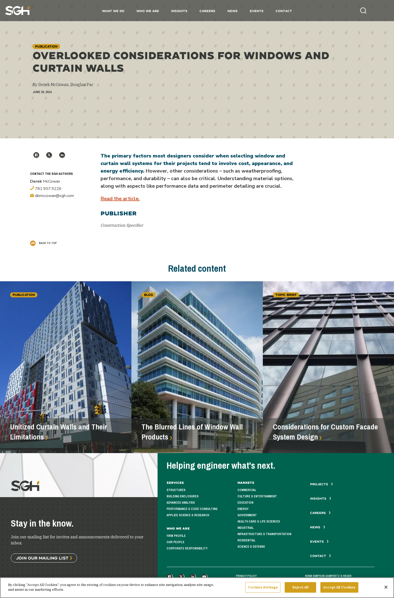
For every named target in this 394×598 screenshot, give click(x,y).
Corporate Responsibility (187, 548)
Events (257, 11)
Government (247, 515)
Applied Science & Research (188, 515)
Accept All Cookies (339, 589)
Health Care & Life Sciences (258, 521)
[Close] (385, 589)
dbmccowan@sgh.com (52, 195)
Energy (243, 509)
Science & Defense (251, 546)
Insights (179, 11)
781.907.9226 (46, 188)
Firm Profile (176, 536)
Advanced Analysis (181, 502)
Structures (176, 490)
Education (245, 502)
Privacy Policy (246, 575)
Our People (175, 542)
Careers (207, 11)
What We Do (113, 11)
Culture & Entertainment (257, 496)
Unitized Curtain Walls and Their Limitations (58, 432)
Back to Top (43, 243)
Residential (246, 540)
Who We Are (147, 11)
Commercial (246, 490)
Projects (321, 484)
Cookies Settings (263, 589)
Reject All (300, 589)
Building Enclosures (183, 496)
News (232, 11)
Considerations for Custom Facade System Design (325, 432)
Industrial (245, 528)
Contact (284, 11)
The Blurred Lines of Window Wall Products (192, 432)
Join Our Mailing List (42, 558)
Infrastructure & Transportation (264, 534)
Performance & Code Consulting (192, 509)
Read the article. (120, 198)
